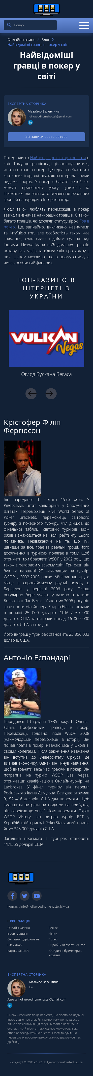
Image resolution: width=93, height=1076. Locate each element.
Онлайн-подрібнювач (23, 939)
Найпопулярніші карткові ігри (58, 157)
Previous (30, 393)
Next (51, 393)
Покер (53, 939)
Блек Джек (14, 945)
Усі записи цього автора (47, 137)
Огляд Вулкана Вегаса (46, 374)
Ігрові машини (18, 933)
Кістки (53, 933)
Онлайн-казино (18, 928)
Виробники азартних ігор (67, 945)
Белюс (53, 928)
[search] (9, 25)
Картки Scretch (18, 951)
